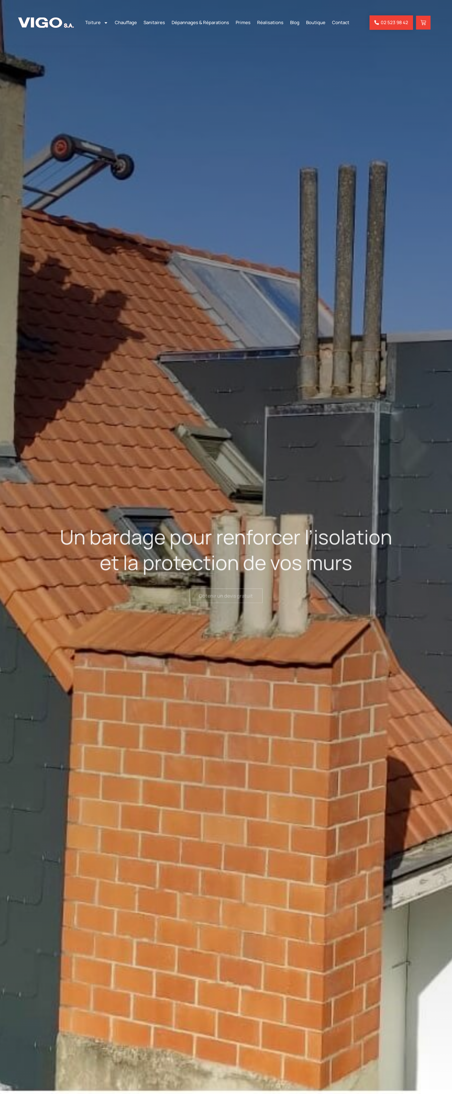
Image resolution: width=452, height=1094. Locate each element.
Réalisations (270, 22)
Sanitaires (154, 22)
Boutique (315, 22)
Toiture (96, 22)
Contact (340, 22)
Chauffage (126, 22)
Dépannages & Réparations (200, 22)
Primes (243, 22)
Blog (294, 22)
